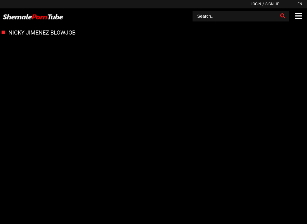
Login (256, 4)
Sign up (272, 4)
